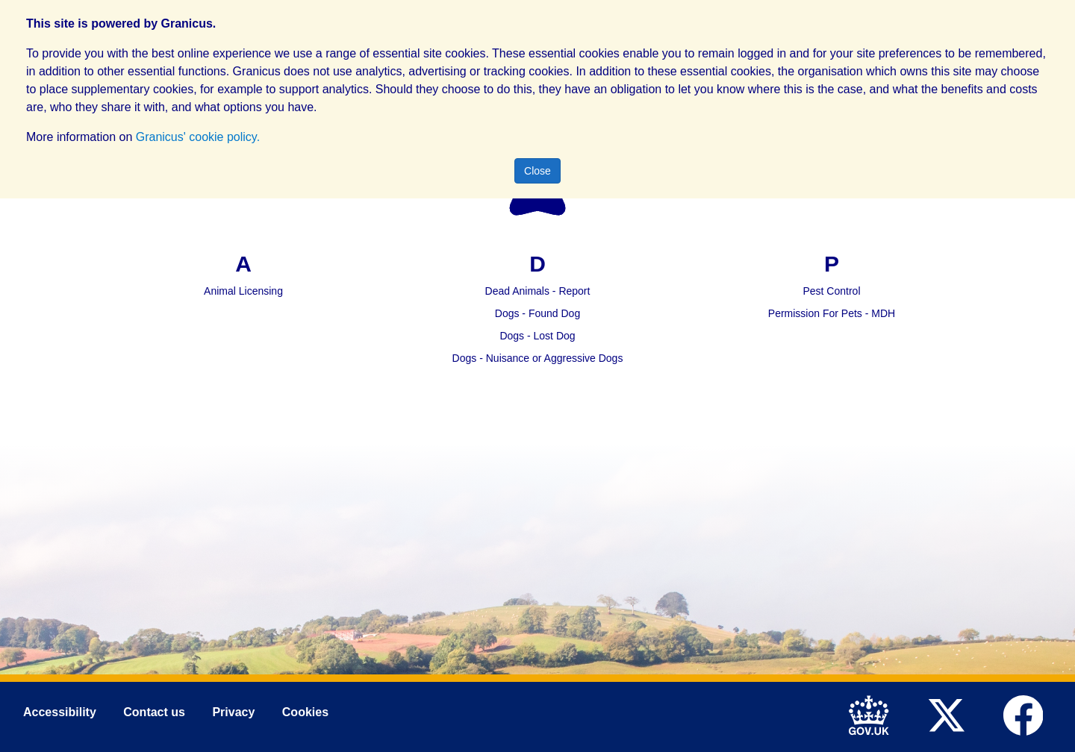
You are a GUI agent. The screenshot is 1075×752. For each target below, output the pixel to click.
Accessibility (59, 712)
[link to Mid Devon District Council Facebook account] (1027, 714)
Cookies (305, 712)
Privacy (233, 712)
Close (537, 171)
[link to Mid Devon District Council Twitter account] (950, 714)
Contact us (154, 712)
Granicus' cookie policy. (198, 137)
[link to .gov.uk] (873, 714)
